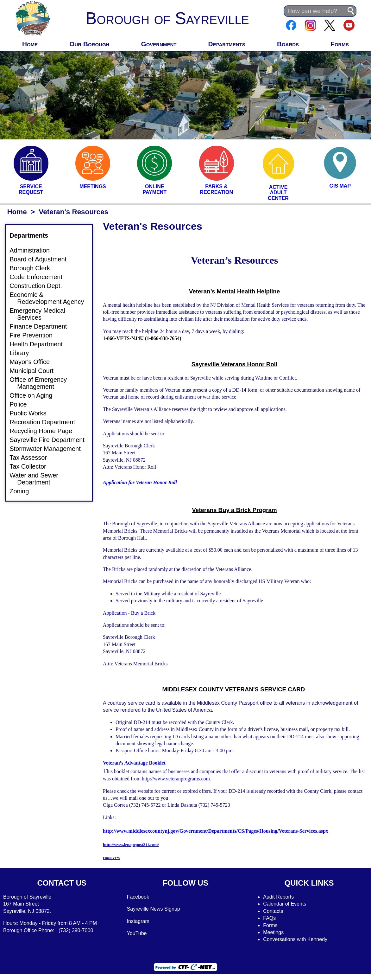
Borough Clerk (33, 268)
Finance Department (42, 326)
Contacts (273, 911)
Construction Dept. (39, 285)
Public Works (31, 413)
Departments (226, 44)
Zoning (23, 491)
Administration (33, 250)
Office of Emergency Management (42, 383)
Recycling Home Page (44, 430)
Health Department (40, 344)
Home (30, 44)
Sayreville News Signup (153, 909)
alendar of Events (286, 904)
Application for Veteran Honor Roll (140, 482)
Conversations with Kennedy (295, 939)
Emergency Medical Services (41, 314)
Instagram (138, 921)
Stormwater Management (49, 448)
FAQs (269, 918)
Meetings (273, 932)
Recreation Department (46, 422)
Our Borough (89, 44)
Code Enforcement (39, 276)
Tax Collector (31, 466)
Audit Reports (278, 897)
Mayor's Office (33, 361)
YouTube (137, 933)
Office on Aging (34, 395)
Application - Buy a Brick (129, 613)
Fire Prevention (35, 335)
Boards (288, 44)
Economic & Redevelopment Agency (50, 298)
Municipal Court (35, 370)
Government (159, 44)
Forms (339, 44)
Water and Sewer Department (37, 479)
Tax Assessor (32, 457)
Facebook (138, 897)
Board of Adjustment (41, 259)
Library (23, 352)
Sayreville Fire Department (51, 439)
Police (22, 404)
